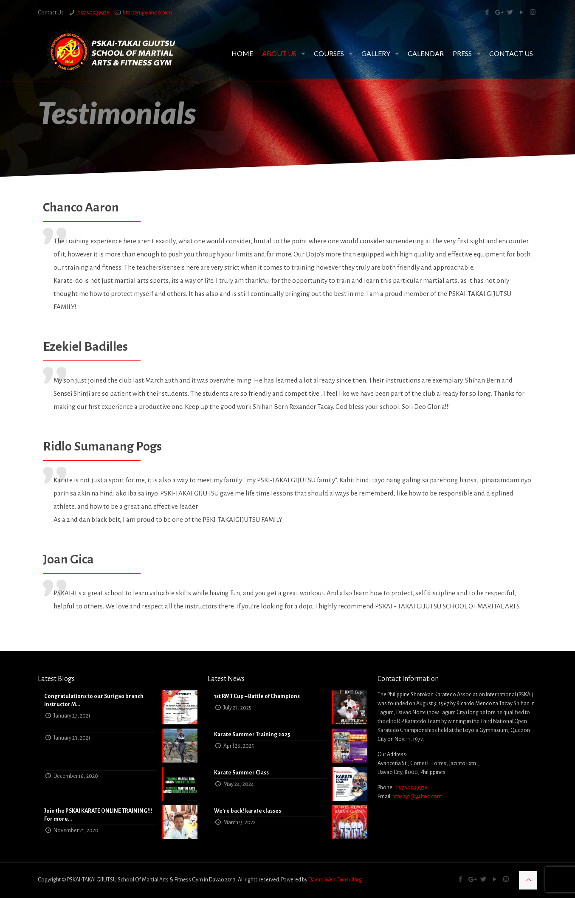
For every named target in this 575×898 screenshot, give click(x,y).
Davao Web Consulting (335, 880)
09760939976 (93, 13)
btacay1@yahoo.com (147, 13)
